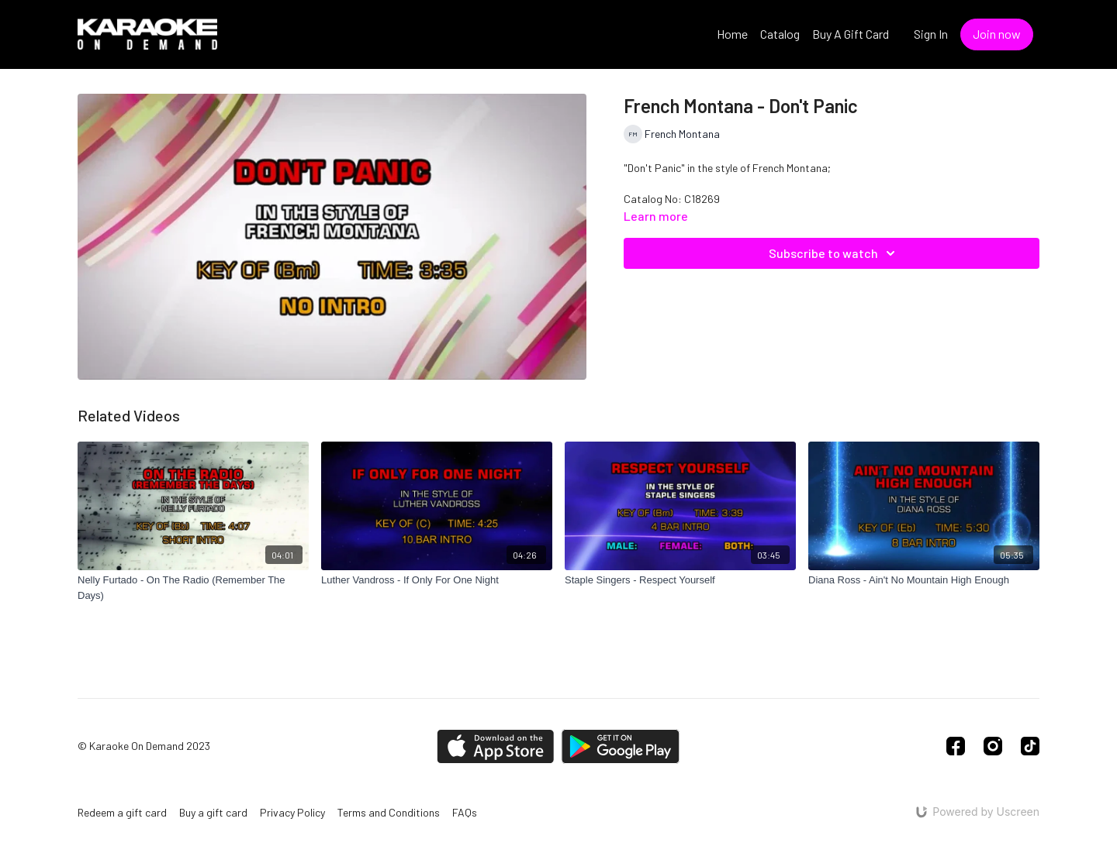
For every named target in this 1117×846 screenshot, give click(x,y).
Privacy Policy (292, 812)
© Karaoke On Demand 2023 (144, 746)
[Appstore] (495, 746)
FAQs (464, 812)
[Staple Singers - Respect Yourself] (680, 580)
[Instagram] (993, 746)
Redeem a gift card (122, 812)
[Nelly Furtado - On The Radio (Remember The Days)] (193, 588)
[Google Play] (620, 746)
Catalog (780, 33)
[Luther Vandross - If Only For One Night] (436, 580)
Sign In (931, 33)
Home (732, 33)
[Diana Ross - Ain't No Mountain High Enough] (923, 580)
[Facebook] (955, 746)
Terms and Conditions (388, 812)
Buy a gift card (213, 812)
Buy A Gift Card (850, 33)
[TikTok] (1030, 746)
